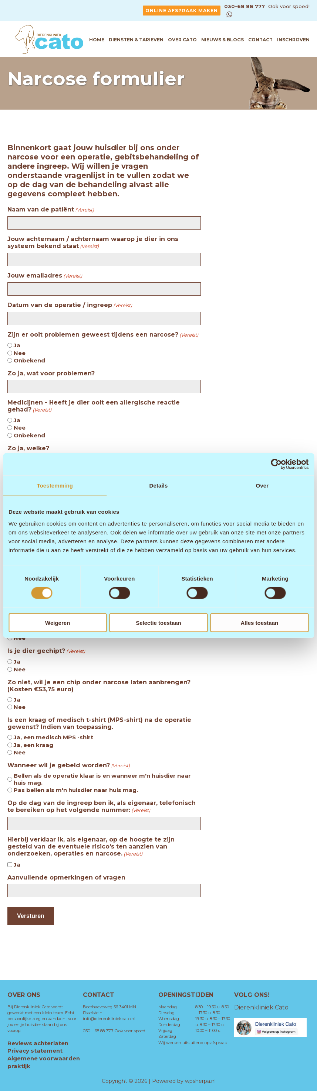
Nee (20, 353)
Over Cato (182, 39)
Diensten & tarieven (136, 39)
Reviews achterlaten (37, 1043)
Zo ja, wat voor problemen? (51, 373)
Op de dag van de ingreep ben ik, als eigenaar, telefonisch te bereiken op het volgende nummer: (101, 806)
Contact (260, 39)
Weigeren (57, 622)
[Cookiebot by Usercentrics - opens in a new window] (276, 464)
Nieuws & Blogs (222, 39)
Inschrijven (293, 39)
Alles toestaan (259, 622)
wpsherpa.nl (200, 1080)
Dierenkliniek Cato (261, 1007)
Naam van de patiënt (50, 209)
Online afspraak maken (181, 10)
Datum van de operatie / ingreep (69, 305)
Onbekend (29, 360)
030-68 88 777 (245, 6)
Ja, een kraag (33, 744)
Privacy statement (35, 1050)
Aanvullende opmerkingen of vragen (66, 877)
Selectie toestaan (158, 622)
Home (96, 39)
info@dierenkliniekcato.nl (129, 1012)
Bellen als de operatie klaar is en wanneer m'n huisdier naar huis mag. (102, 779)
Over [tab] (262, 485)
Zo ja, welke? (28, 448)
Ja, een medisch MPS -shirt (53, 737)
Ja (17, 345)
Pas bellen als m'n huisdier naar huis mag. (76, 790)
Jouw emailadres (44, 275)
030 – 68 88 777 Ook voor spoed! (113, 1025)
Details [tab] (158, 485)
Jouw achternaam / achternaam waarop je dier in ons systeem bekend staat (92, 242)
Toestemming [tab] (55, 485)
